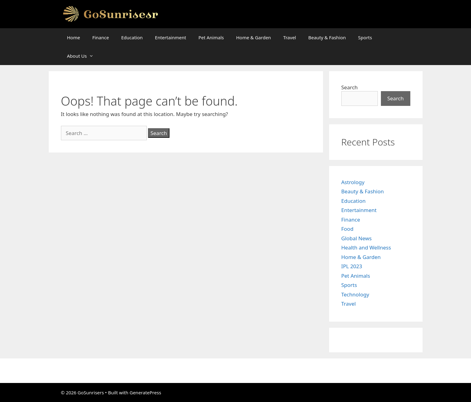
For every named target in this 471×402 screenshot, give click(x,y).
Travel (289, 37)
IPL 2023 (351, 266)
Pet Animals (211, 37)
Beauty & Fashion (327, 37)
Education (131, 37)
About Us (83, 56)
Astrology (353, 182)
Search (349, 87)
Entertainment (170, 37)
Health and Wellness (366, 247)
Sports (365, 37)
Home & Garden (253, 37)
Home (73, 37)
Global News (356, 238)
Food (347, 228)
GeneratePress (145, 392)
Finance (100, 37)
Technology (355, 294)
